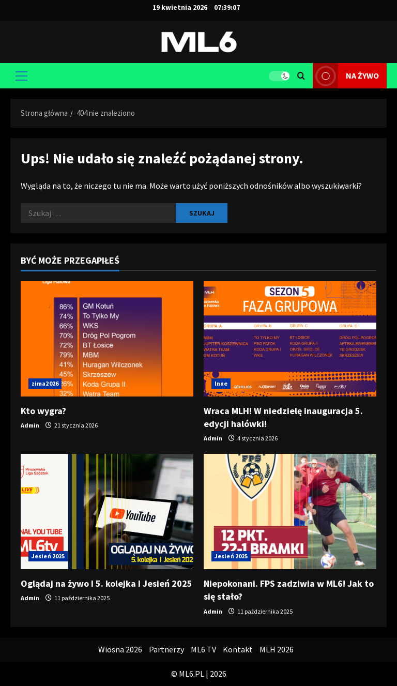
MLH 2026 (276, 649)
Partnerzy (166, 649)
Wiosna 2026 (120, 649)
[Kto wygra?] (107, 339)
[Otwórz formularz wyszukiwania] (301, 76)
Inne (221, 383)
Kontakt (238, 649)
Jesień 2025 (48, 556)
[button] (21, 76)
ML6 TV (203, 649)
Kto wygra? (43, 411)
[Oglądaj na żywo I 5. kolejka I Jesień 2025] (107, 511)
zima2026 (45, 383)
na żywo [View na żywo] (346, 75)
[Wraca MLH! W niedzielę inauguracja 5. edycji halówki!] (290, 339)
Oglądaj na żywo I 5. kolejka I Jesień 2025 (106, 583)
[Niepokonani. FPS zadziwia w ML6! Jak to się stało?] (290, 511)
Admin (30, 425)
